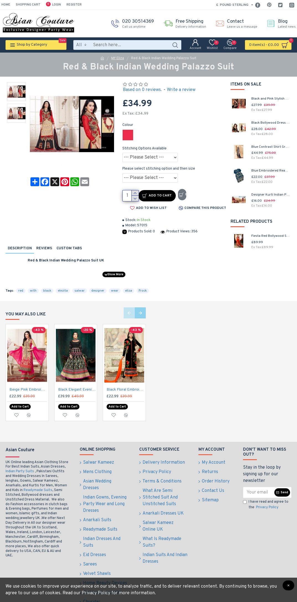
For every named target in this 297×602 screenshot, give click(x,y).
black (47, 284)
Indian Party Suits (20, 462)
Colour (127, 125)
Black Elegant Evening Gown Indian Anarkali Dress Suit (77, 382)
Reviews (44, 248)
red (20, 284)
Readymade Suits (38, 480)
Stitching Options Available (144, 148)
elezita (63, 284)
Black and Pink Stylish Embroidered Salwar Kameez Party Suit (270, 99)
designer (97, 284)
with (33, 284)
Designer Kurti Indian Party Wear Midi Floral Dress (270, 195)
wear (114, 284)
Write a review (181, 90)
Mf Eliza (117, 58)
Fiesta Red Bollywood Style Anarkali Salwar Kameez (270, 236)
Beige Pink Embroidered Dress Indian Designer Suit (28, 382)
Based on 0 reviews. (142, 90)
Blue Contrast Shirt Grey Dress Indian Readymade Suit (270, 147)
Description (20, 248)
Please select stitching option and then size (158, 169)
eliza (128, 284)
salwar (79, 284)
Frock (143, 284)
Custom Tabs (69, 248)
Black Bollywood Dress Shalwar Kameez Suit (270, 123)
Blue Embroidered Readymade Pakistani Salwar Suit (270, 171)
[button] (129, 306)
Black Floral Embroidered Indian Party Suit (125, 382)
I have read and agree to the (265, 495)
